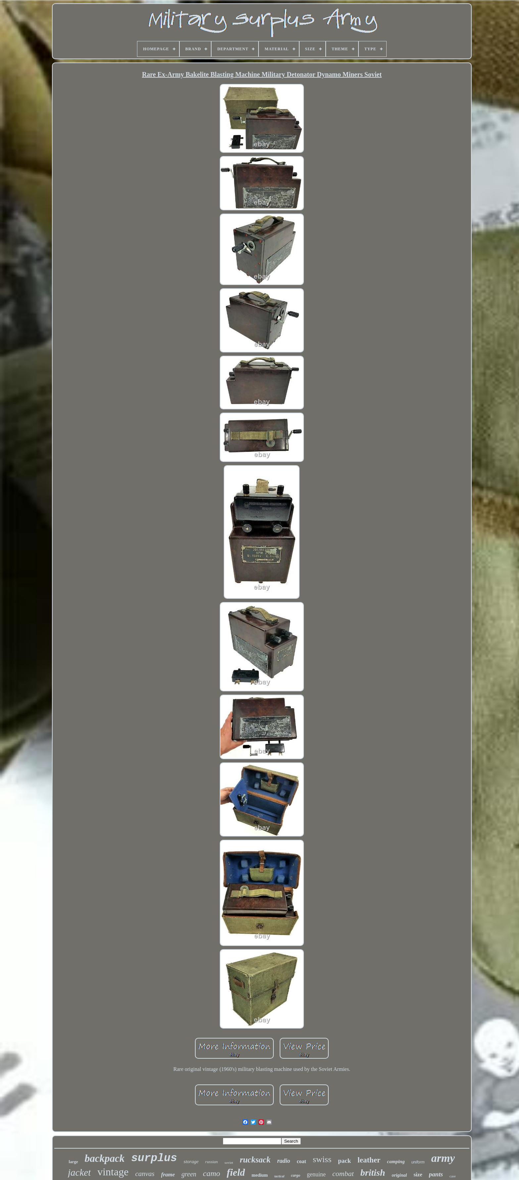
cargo (295, 1175)
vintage (112, 1172)
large (73, 1161)
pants (436, 1174)
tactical (279, 1176)
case (452, 1176)
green (188, 1174)
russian (211, 1161)
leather (368, 1160)
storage (191, 1161)
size (417, 1174)
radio (283, 1161)
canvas (144, 1174)
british (372, 1172)
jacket (79, 1172)
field (236, 1172)
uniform (418, 1162)
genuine (316, 1174)
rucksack (255, 1159)
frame (168, 1174)
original (399, 1175)
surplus (154, 1158)
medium (260, 1175)
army (443, 1158)
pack (344, 1160)
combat (343, 1173)
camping (395, 1161)
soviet (228, 1162)
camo (211, 1173)
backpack (105, 1158)
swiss (322, 1159)
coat (301, 1161)
